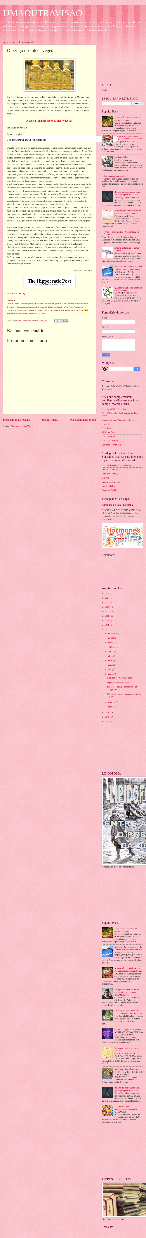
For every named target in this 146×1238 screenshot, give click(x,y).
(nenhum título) (121, 157)
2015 (107, 717)
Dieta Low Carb (108, 436)
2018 (107, 625)
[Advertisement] (49, 453)
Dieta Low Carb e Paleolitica (114, 409)
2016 (107, 712)
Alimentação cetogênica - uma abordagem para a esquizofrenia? (128, 969)
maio (110, 665)
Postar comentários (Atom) (21, 426)
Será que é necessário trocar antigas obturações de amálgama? (129, 137)
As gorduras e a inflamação (115, 176)
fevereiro (112, 702)
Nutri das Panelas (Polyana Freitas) (117, 465)
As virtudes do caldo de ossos (127, 1069)
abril (110, 669)
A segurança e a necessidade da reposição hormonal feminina (128, 212)
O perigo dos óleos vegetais (118, 682)
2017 (107, 630)
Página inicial (50, 419)
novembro (112, 638)
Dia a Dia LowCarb (110, 441)
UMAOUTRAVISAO (42, 13)
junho (110, 660)
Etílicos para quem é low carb (127, 1011)
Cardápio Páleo (108, 486)
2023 (107, 602)
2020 (107, 616)
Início (104, 90)
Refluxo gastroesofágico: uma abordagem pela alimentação (127, 193)
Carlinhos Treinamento (111, 445)
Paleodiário (106, 428)
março (110, 674)
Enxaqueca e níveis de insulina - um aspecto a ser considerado (128, 990)
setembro (112, 647)
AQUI (24, 293)
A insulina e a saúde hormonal (117, 505)
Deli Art (105, 478)
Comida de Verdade (110, 469)
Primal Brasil (107, 424)
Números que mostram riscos (119, 678)
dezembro (112, 633)
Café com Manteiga (110, 474)
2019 (107, 620)
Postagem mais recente (16, 419)
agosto (111, 651)
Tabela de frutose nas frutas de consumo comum (127, 118)
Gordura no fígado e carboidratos (128, 1029)
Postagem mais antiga (83, 419)
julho (110, 656)
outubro (111, 642)
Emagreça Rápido (109, 490)
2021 (107, 611)
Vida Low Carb (108, 432)
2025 (107, 593)
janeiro (111, 707)
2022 (107, 607)
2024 (107, 598)
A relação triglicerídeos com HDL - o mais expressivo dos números (129, 267)
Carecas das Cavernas (111, 482)
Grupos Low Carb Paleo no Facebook (118, 420)
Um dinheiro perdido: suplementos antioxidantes (126, 1107)
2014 (107, 721)
